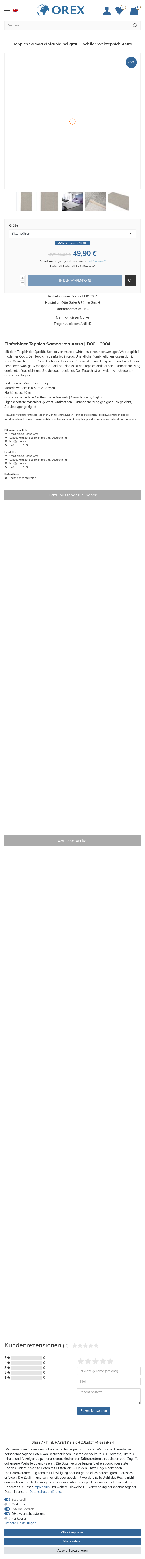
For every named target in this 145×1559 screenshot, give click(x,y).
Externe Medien (23, 1509)
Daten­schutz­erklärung (45, 1492)
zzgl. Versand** (96, 261)
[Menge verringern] (22, 283)
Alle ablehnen (72, 1541)
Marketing (19, 1504)
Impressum (42, 1487)
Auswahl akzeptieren (72, 1550)
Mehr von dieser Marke (72, 317)
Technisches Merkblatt (20, 477)
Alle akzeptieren (72, 1532)
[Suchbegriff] (67, 25)
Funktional (19, 1518)
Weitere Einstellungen (20, 1523)
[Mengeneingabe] (14, 280)
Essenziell (19, 1500)
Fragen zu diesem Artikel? (72, 324)
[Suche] (135, 25)
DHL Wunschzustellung (28, 1514)
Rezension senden (93, 1411)
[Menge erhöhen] (22, 278)
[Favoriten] (120, 11)
